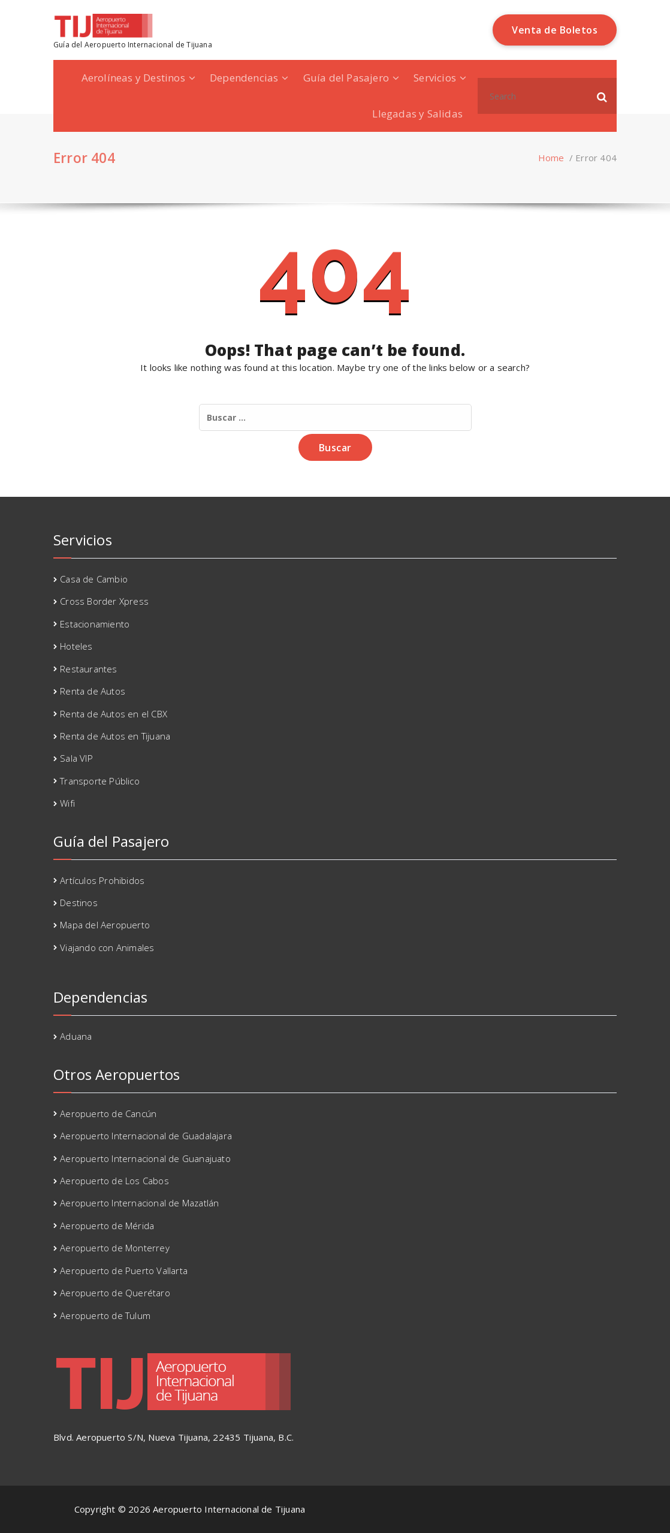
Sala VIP (76, 758)
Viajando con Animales (107, 947)
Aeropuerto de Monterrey (115, 1248)
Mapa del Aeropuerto (105, 925)
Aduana (76, 1036)
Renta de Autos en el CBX (113, 714)
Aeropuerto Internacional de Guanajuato (145, 1158)
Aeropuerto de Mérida (107, 1226)
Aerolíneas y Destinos (133, 78)
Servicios (435, 78)
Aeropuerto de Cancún (108, 1113)
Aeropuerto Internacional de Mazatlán (139, 1203)
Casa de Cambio (94, 579)
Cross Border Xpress (104, 601)
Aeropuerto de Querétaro (115, 1293)
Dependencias (244, 78)
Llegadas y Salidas (417, 113)
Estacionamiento (94, 624)
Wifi (67, 803)
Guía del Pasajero (346, 78)
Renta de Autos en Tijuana (115, 736)
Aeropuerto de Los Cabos (114, 1181)
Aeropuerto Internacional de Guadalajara (146, 1136)
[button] (602, 96)
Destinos (79, 903)
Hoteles (76, 646)
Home (551, 158)
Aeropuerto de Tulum (105, 1315)
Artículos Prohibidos (102, 880)
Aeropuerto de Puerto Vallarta (124, 1271)
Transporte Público (100, 781)
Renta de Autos (92, 691)
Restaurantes (88, 669)
